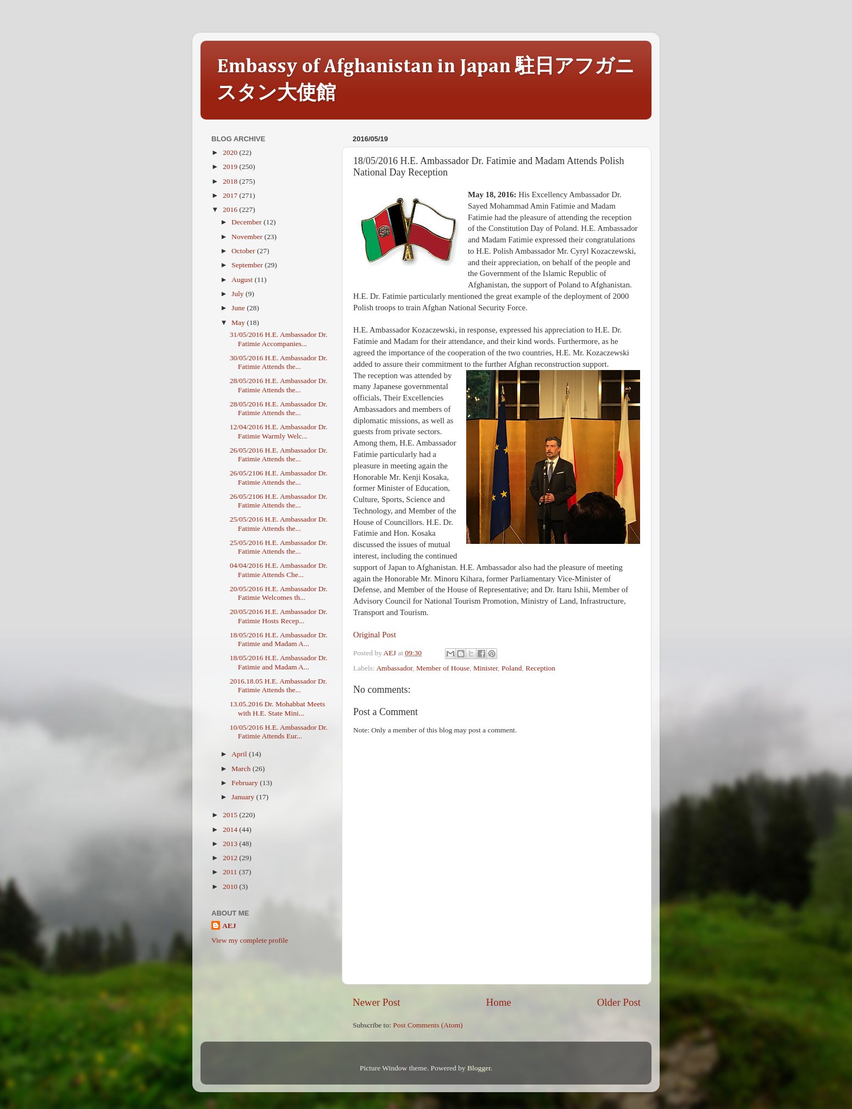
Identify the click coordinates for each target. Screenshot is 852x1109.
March (242, 769)
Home (498, 1002)
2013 (231, 843)
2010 (231, 886)
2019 (231, 166)
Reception (540, 668)
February (245, 783)
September (248, 265)
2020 (231, 152)
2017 (231, 195)
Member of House (442, 668)
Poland (512, 668)
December (247, 222)
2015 (231, 815)
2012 (231, 858)
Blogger (479, 1068)
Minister (485, 668)
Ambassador (394, 668)
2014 (231, 829)
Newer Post (376, 1002)
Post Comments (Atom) (427, 1025)
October (244, 251)
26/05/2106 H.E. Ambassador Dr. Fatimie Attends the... (279, 477)
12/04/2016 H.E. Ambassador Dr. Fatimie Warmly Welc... (279, 431)
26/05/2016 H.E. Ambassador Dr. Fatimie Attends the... (279, 454)
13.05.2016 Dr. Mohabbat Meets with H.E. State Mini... (277, 708)
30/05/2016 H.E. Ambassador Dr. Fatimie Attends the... (279, 362)
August (242, 279)
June (239, 308)
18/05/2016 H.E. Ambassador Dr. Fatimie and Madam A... (279, 639)
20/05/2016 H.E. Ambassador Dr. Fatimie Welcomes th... (279, 593)
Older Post (619, 1002)
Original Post (374, 634)
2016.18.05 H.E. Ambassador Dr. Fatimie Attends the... (278, 685)
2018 (231, 181)
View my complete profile (249, 940)
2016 (231, 209)
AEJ (229, 926)
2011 (231, 872)
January (243, 797)
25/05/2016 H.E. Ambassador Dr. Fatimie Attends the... (279, 523)
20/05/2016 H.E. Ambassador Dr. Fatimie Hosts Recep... (279, 615)
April (240, 754)
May (239, 322)
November (247, 237)
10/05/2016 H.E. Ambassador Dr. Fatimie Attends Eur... (279, 731)
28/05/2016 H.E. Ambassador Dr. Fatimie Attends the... (279, 385)
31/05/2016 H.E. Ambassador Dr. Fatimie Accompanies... (279, 338)
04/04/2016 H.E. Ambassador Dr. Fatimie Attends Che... (279, 569)
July (238, 294)
